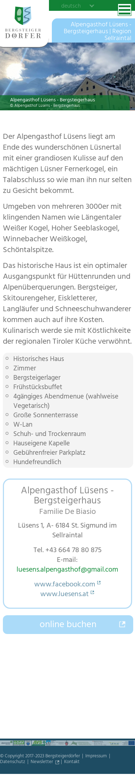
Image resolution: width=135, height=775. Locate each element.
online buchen (68, 625)
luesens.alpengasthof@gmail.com (67, 570)
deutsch (71, 6)
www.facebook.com (64, 585)
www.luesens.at (64, 595)
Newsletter (42, 762)
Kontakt (72, 762)
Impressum (96, 756)
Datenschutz (13, 762)
